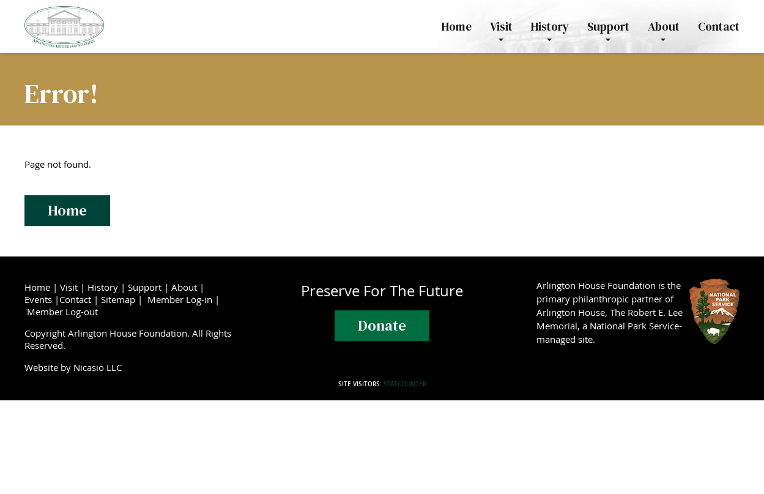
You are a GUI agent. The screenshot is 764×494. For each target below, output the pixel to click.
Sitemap (118, 299)
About (184, 287)
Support (144, 287)
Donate (382, 325)
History (102, 287)
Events (38, 299)
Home (67, 210)
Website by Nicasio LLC (75, 367)
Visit (69, 287)
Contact (75, 299)
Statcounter (405, 384)
